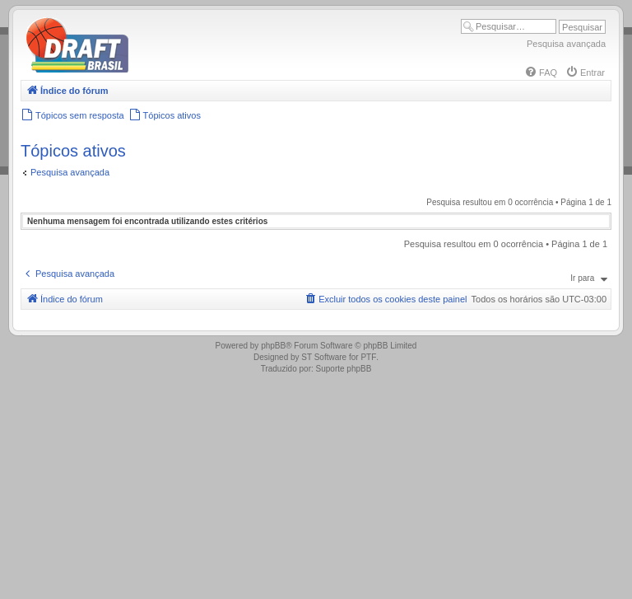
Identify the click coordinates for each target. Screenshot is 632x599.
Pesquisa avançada (566, 44)
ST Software (323, 357)
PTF (368, 357)
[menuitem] (540, 72)
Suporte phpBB (344, 368)
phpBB (273, 345)
